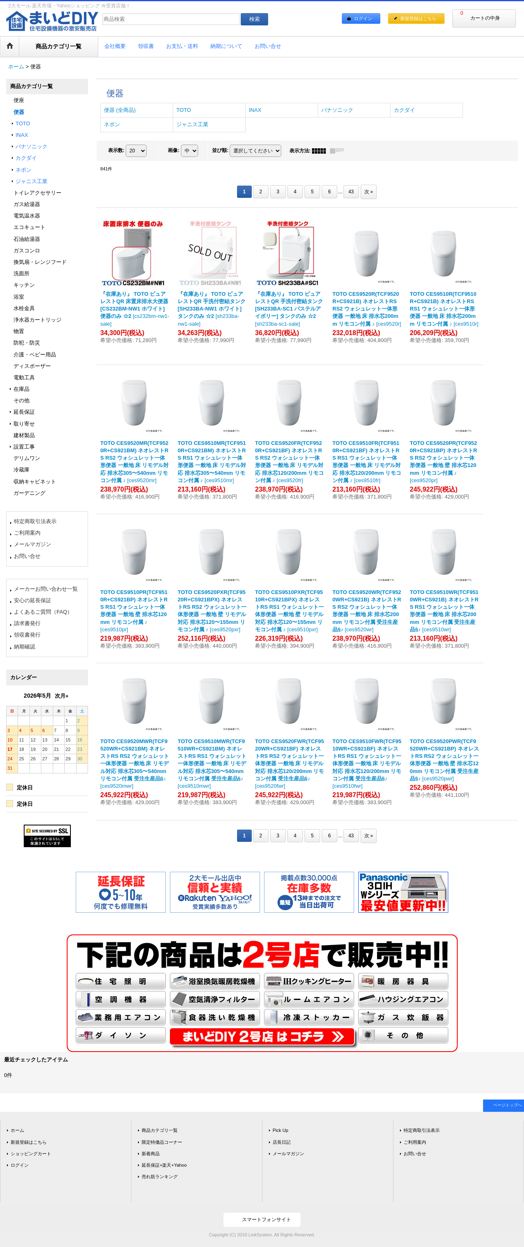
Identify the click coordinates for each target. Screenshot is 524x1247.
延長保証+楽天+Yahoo (164, 1165)
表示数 (116, 150)
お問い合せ (27, 556)
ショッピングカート (31, 1153)
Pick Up (280, 1130)
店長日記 (282, 1142)
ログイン (363, 18)
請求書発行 (27, 623)
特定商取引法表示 (35, 521)
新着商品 (151, 1153)
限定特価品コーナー (162, 1142)
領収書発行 (27, 635)
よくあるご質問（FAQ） (43, 612)
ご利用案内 (27, 533)
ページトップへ (507, 1105)
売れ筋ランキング (160, 1176)
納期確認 (24, 647)
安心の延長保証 (32, 600)
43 (351, 192)
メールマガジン (32, 544)
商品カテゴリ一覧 (160, 1130)
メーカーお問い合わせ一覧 (46, 589)
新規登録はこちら (418, 18)
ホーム (17, 1130)
